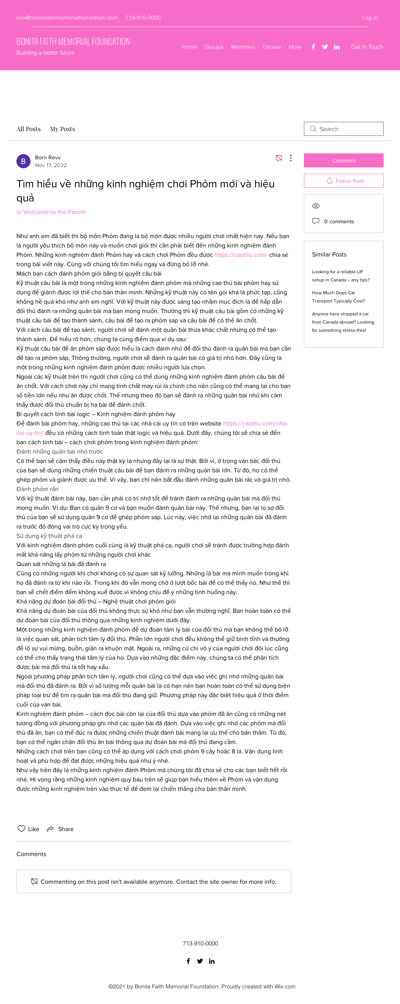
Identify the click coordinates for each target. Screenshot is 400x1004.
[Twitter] (325, 47)
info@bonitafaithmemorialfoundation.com (67, 17)
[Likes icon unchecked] (21, 828)
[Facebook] (313, 47)
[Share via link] (60, 828)
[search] (344, 129)
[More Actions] (286, 158)
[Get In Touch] (367, 47)
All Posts (28, 129)
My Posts (62, 129)
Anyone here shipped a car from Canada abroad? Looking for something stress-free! (343, 322)
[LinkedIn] (337, 47)
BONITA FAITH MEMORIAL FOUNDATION (73, 41)
